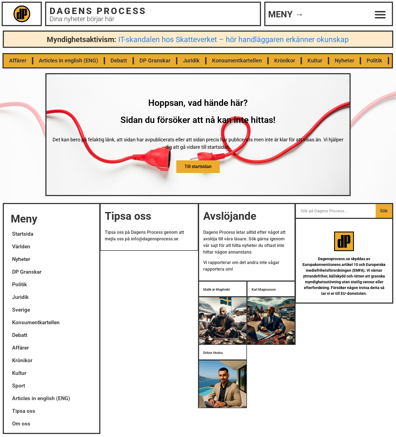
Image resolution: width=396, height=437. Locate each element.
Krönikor (284, 60)
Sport (18, 386)
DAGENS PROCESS (98, 11)
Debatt (119, 60)
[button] (380, 14)
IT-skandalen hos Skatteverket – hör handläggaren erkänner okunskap (233, 39)
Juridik (191, 60)
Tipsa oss (23, 411)
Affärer (17, 60)
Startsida (22, 234)
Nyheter (344, 60)
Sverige (21, 310)
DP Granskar (154, 60)
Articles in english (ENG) (68, 60)
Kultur (314, 60)
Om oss (21, 424)
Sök (383, 211)
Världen (21, 247)
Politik (374, 60)
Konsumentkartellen (237, 60)
